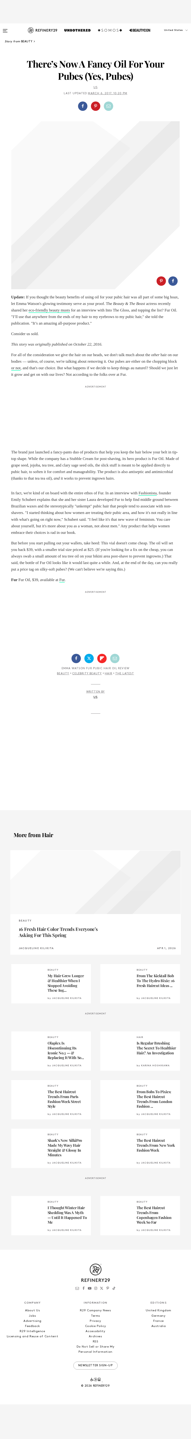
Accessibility (95, 1365)
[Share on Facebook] (82, 106)
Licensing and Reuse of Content (32, 1371)
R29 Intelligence (32, 1365)
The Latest (124, 708)
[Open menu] (5, 28)
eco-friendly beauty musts (49, 345)
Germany (158, 1350)
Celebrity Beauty (87, 708)
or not (16, 402)
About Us (32, 1345)
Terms (95, 1350)
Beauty (63, 708)
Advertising (32, 1355)
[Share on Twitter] (89, 693)
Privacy (95, 1355)
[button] (167, 35)
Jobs (32, 1350)
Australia (158, 1360)
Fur (62, 614)
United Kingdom (158, 1345)
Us (95, 87)
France (158, 1355)
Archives (95, 1371)
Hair (108, 708)
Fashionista (148, 527)
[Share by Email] (108, 106)
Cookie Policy (95, 1360)
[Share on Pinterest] (95, 106)
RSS (95, 1376)
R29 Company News (95, 1345)
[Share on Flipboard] (102, 693)
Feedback (32, 1360)
